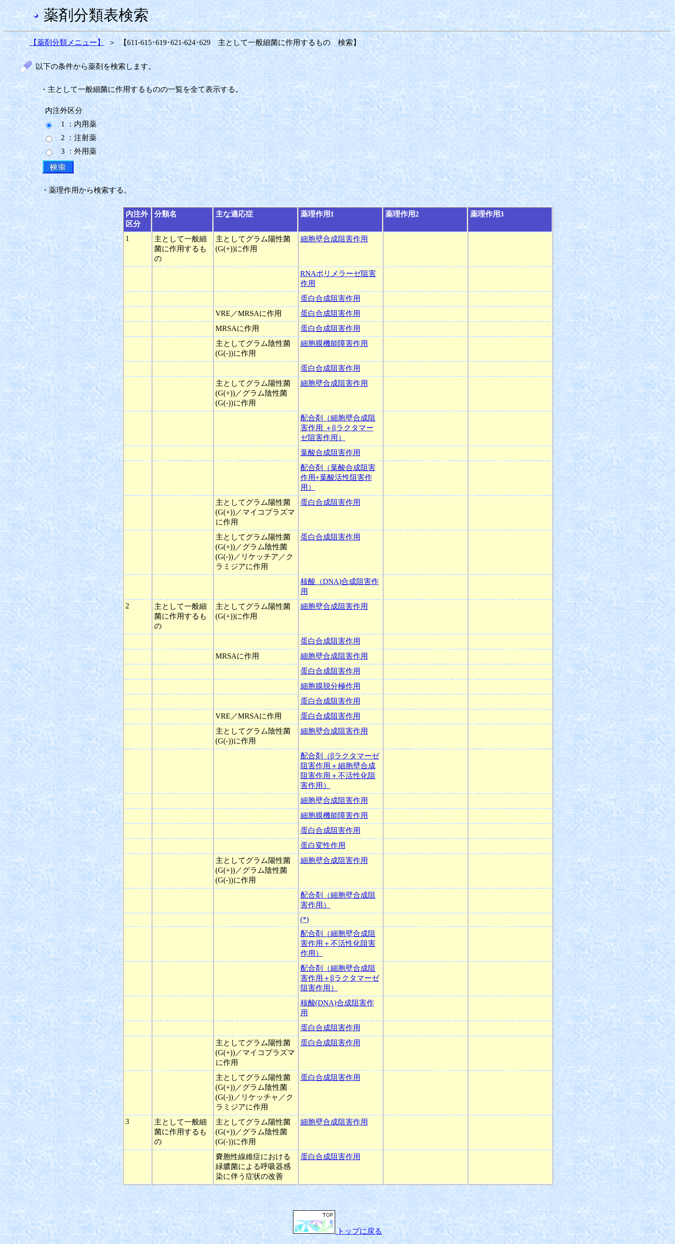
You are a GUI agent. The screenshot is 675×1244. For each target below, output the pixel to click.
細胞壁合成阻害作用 (334, 239)
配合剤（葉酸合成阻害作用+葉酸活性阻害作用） (337, 477)
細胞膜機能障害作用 (334, 343)
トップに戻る (337, 1231)
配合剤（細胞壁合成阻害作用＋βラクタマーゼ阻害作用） (339, 978)
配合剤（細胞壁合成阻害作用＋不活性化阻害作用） (337, 943)
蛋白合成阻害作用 (330, 298)
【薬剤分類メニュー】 (67, 42)
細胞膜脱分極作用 (330, 686)
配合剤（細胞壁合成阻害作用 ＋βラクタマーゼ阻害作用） (337, 428)
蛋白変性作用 (322, 845)
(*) (304, 919)
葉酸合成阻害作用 (330, 453)
